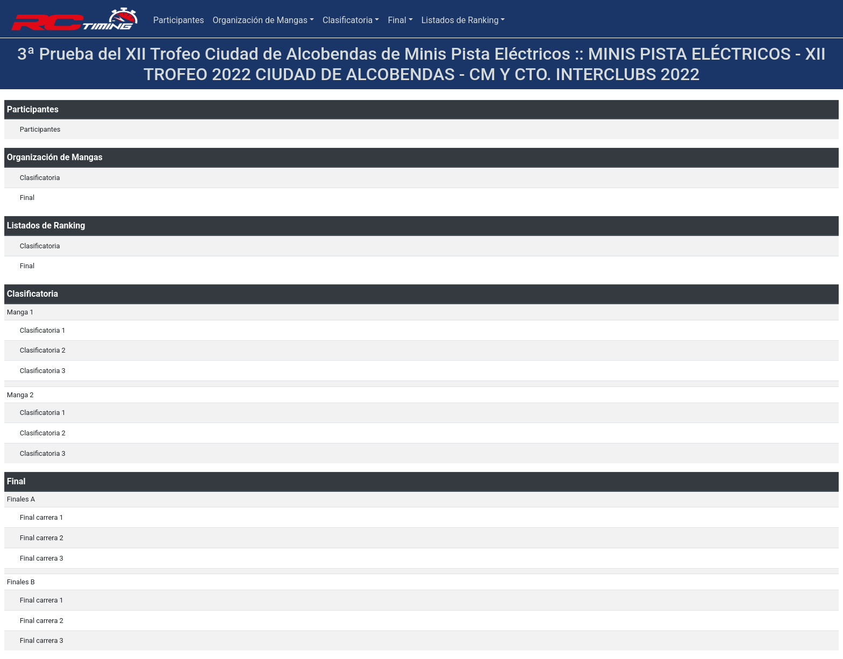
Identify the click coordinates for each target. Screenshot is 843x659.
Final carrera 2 (41, 538)
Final (397, 20)
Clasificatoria (348, 20)
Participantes (178, 20)
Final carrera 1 (41, 517)
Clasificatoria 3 (43, 371)
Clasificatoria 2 (43, 350)
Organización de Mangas (259, 20)
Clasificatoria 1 (43, 330)
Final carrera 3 (41, 558)
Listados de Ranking (460, 20)
